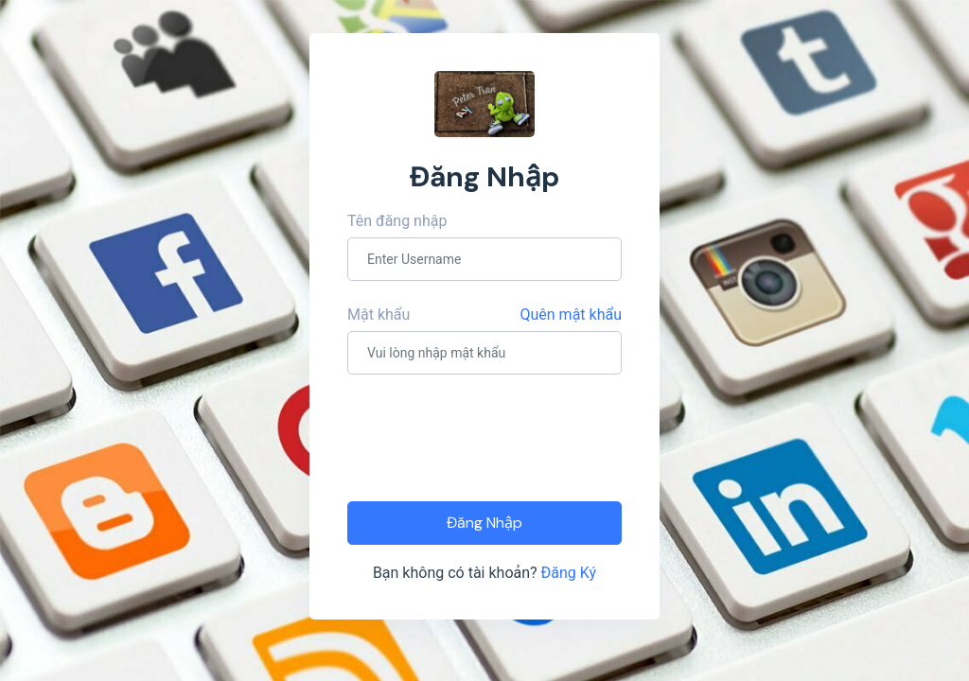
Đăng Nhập (484, 523)
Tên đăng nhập (397, 221)
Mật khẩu (378, 314)
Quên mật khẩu (571, 314)
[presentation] (491, 436)
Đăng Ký (569, 573)
